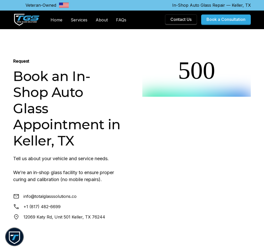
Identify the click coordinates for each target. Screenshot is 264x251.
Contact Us (181, 19)
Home (56, 19)
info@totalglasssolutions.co (50, 196)
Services (79, 19)
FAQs (121, 19)
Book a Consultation (226, 19)
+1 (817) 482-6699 (42, 206)
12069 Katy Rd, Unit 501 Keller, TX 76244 (64, 217)
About (102, 19)
